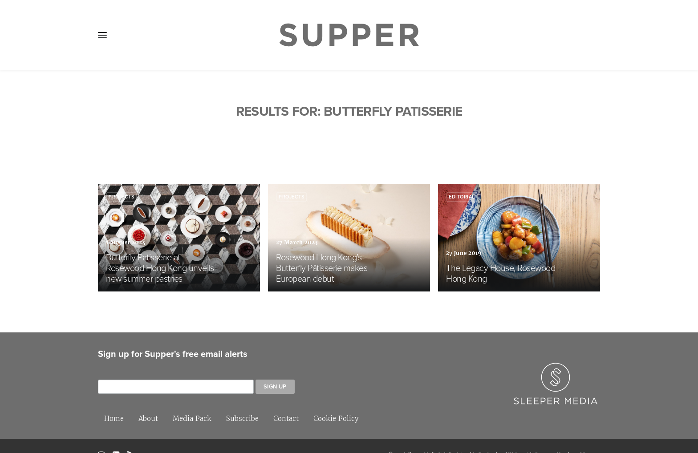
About (148, 400)
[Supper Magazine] (349, 35)
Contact (286, 400)
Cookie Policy (336, 400)
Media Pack (192, 400)
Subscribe (242, 400)
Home (114, 400)
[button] (102, 35)
